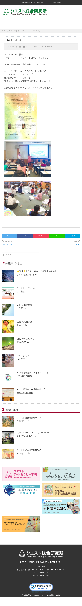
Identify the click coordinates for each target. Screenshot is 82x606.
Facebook (25, 236)
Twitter (9, 236)
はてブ (72, 236)
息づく (77, 244)
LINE (57, 236)
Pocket (41, 236)
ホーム (6, 31)
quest (49, 47)
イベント (24, 31)
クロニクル (15, 31)
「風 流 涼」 (8, 244)
